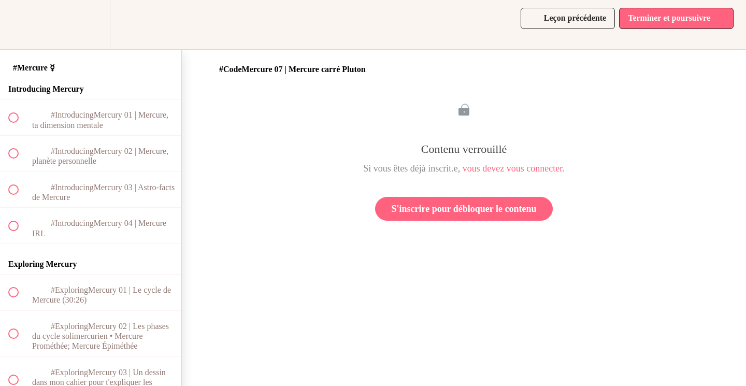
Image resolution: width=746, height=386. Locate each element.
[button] (19, 24)
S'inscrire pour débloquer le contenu (463, 209)
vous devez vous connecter (512, 168)
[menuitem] (90, 24)
